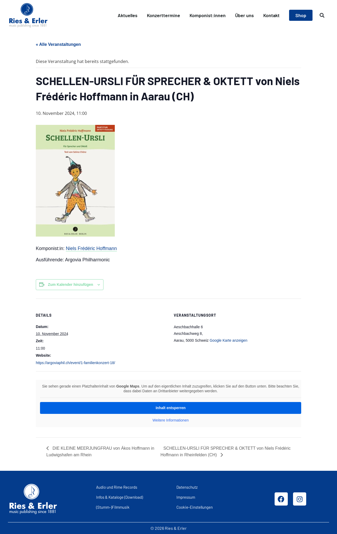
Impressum (185, 497)
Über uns (244, 15)
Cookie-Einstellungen (194, 507)
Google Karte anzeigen (228, 340)
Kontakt (271, 15)
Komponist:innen (208, 15)
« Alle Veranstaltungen (58, 44)
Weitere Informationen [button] (170, 420)
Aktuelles (127, 15)
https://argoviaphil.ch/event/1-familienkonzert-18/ (75, 363)
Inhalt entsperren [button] (171, 408)
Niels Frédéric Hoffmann (91, 248)
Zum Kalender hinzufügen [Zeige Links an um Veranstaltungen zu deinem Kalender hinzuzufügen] (70, 284)
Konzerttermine (163, 15)
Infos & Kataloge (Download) (119, 497)
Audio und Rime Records (116, 487)
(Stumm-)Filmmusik (113, 507)
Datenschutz (187, 487)
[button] (322, 15)
